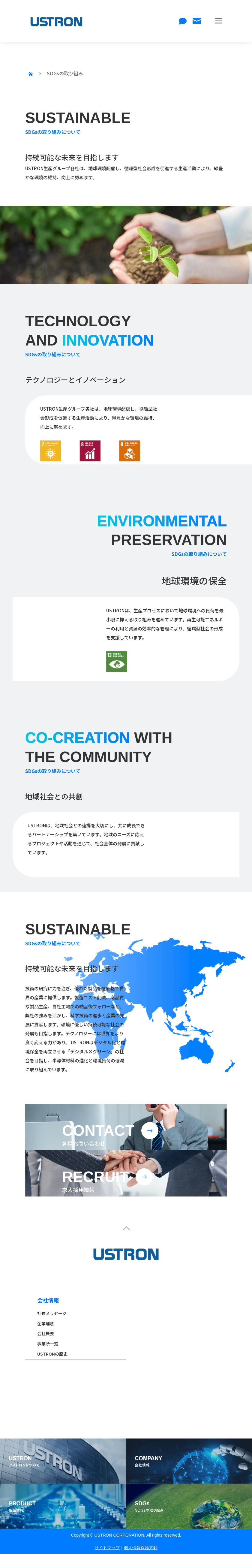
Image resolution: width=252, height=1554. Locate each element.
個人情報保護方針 (141, 1547)
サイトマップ (107, 1547)
